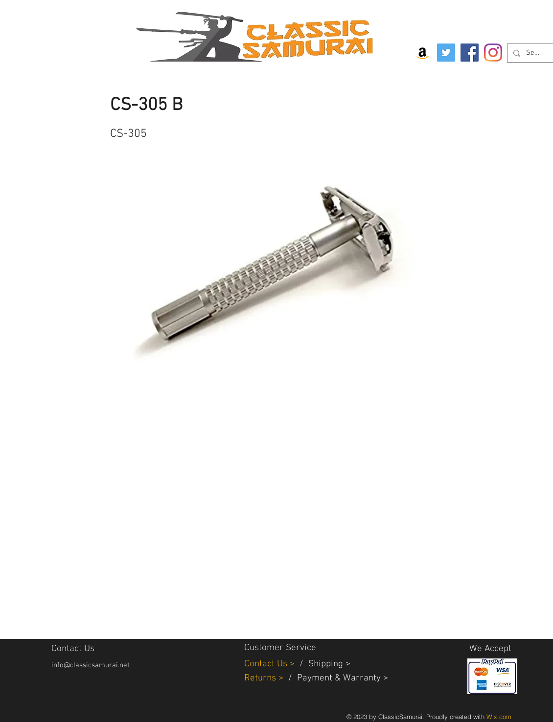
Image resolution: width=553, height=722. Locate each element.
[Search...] (533, 53)
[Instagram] (493, 53)
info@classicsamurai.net (90, 665)
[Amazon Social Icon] (423, 53)
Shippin (323, 664)
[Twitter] (446, 53)
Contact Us (267, 664)
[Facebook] (470, 53)
